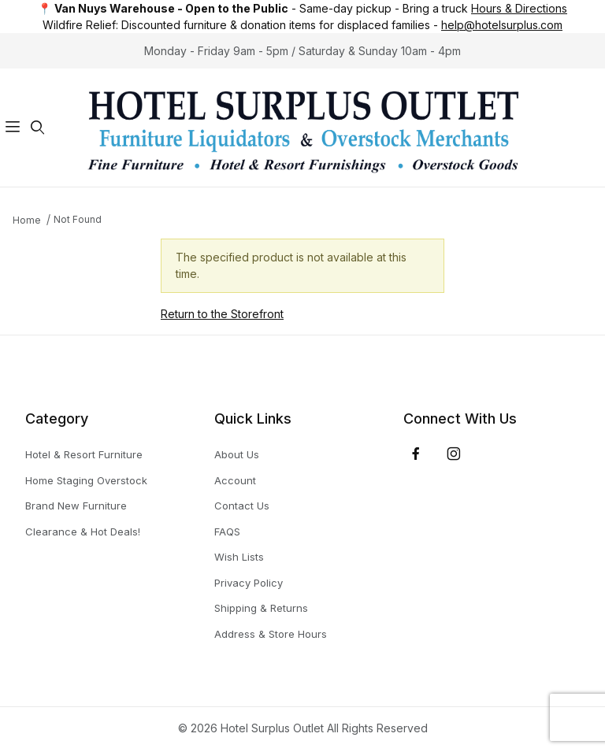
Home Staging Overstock (86, 480)
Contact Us (241, 505)
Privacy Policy (248, 582)
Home (27, 220)
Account (235, 480)
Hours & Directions (519, 8)
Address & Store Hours (270, 634)
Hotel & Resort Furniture (84, 454)
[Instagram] (453, 453)
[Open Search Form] (37, 128)
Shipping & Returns (261, 608)
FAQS (227, 531)
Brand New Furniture (76, 505)
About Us (236, 454)
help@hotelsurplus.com (501, 24)
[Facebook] (416, 453)
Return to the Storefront (222, 313)
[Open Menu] (12, 128)
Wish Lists (239, 556)
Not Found (78, 219)
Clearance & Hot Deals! (82, 531)
